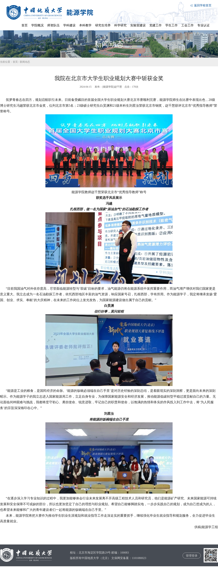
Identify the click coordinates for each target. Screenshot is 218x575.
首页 (24, 25)
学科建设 (69, 25)
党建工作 (155, 25)
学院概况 (37, 25)
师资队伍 (53, 25)
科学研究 (120, 25)
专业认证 (203, 25)
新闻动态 (25, 62)
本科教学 (85, 25)
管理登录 (191, 555)
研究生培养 (103, 25)
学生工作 (171, 25)
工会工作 (187, 25)
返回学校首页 (200, 5)
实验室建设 (138, 25)
